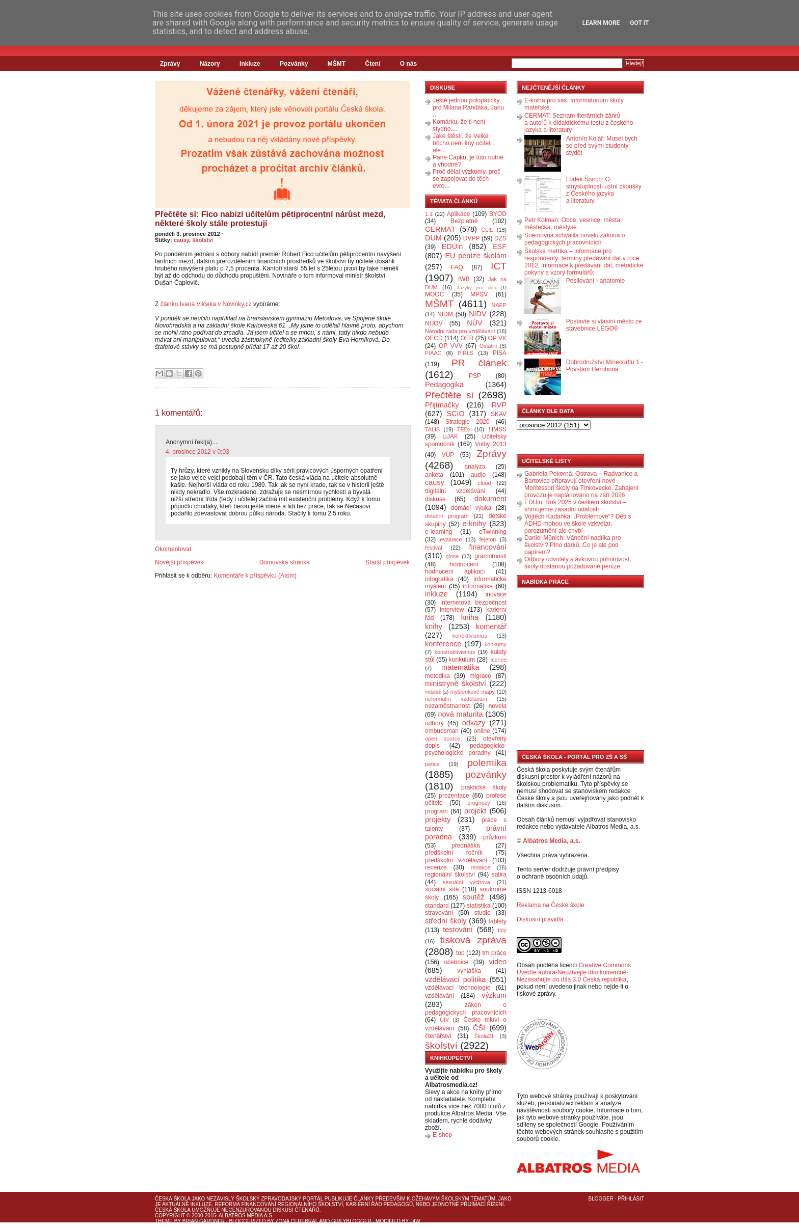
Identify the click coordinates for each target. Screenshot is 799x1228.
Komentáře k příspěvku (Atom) (255, 575)
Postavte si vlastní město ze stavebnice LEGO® (604, 325)
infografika (439, 579)
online (482, 730)
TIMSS (497, 429)
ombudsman (442, 730)
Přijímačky (442, 405)
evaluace (451, 539)
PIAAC (433, 353)
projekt (475, 811)
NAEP (499, 305)
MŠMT (336, 63)
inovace (496, 594)
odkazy (474, 723)
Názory (210, 63)
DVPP (471, 238)
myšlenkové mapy (472, 692)
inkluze (436, 594)
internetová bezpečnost (473, 602)
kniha (469, 617)
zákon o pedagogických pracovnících (466, 1008)
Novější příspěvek (179, 562)
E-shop (442, 1134)
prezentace (454, 795)
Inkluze (249, 63)
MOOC (434, 294)
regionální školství (450, 874)
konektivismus (469, 636)
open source (442, 738)
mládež (433, 692)
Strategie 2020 (467, 421)
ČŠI (479, 1028)
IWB (464, 279)
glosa (452, 556)
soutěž (473, 897)
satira (499, 874)
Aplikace (458, 213)
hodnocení (464, 564)
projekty (437, 819)
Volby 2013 (491, 444)
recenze (436, 867)
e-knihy (474, 524)
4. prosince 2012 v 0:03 (197, 451)
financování (488, 547)
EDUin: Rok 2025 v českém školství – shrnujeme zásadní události (575, 506)
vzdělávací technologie (457, 987)
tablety (498, 921)
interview (452, 609)
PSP (475, 375)
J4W (415, 1221)
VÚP (448, 454)
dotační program (447, 516)
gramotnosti (490, 556)
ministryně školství (455, 683)
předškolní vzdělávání (456, 860)
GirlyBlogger (351, 1221)
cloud (484, 483)
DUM (433, 238)
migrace (480, 675)
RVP (499, 405)
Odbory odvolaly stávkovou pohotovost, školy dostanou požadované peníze (577, 563)
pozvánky (486, 774)
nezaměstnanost (447, 705)
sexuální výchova (466, 882)
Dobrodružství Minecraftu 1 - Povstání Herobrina (604, 366)
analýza (474, 466)
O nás (408, 63)
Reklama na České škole (550, 905)
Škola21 (484, 1036)
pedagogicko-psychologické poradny (466, 749)
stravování (439, 912)
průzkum (495, 837)
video (498, 962)
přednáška (465, 845)
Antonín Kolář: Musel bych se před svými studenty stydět (601, 145)
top (460, 953)
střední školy (446, 921)
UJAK (450, 436)
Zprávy (170, 63)
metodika (437, 675)
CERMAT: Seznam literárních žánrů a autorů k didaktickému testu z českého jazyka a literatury (578, 122)
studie (482, 912)
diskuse (435, 499)
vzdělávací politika (455, 979)
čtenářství (438, 1036)
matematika (460, 667)
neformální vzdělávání (456, 699)
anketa (434, 474)
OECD (434, 338)
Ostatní (488, 346)
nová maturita (460, 714)
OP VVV (451, 345)
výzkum (494, 995)
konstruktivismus (455, 652)
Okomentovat (173, 549)
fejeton (488, 539)
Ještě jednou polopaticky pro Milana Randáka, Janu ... (468, 107)
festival (433, 547)
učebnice (456, 962)
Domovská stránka (284, 562)
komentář (491, 626)
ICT (499, 266)
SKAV (499, 414)
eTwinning (493, 531)
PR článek (479, 363)
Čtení (372, 63)
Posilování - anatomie (595, 280)
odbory (434, 723)
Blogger (601, 1199)
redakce (480, 867)
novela (498, 705)
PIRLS (465, 353)
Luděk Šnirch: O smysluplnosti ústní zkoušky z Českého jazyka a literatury (604, 190)
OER (466, 338)
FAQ (457, 267)
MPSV (479, 294)
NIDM (445, 314)
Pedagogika (444, 384)
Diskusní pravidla (540, 919)
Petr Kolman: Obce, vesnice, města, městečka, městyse (573, 223)
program (436, 811)
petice (432, 764)
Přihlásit (631, 1199)
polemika (487, 762)
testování (457, 929)
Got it (639, 22)
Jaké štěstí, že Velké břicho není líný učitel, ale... (462, 143)
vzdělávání (439, 995)
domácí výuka (471, 507)
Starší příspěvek (387, 562)
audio (478, 474)
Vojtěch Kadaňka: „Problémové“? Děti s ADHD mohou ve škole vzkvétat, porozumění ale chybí (577, 523)
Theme (164, 1221)
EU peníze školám (476, 256)
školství (202, 240)
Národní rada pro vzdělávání (460, 331)
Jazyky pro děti (476, 287)
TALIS (432, 429)
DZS (500, 238)
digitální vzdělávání (455, 491)
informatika (478, 586)
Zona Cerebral (296, 1221)
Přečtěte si (449, 395)
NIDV (477, 314)
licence (498, 660)
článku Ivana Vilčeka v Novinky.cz (206, 304)
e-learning (438, 531)
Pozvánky (294, 63)
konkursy (496, 644)
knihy (433, 626)
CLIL (487, 230)
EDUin (452, 246)
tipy (502, 930)
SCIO (455, 414)
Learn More (601, 22)
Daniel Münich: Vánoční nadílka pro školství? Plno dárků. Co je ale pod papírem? (572, 545)
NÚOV (434, 323)
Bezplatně (463, 221)
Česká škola (172, 1199)
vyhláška (469, 970)
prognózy (478, 803)
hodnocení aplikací (455, 571)
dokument (490, 499)
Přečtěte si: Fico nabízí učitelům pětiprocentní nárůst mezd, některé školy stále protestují (270, 219)
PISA (500, 353)
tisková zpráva (473, 940)
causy (181, 240)
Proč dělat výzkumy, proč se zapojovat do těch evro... (466, 178)
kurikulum (462, 659)
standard (437, 905)
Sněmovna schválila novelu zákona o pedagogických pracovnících (574, 239)
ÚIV (444, 1020)
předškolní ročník (454, 852)
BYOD (498, 213)
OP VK (497, 338)
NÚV (474, 323)
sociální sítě (442, 889)
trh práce (495, 953)
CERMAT (440, 229)
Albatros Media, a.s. (551, 840)
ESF (499, 246)
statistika (479, 905)
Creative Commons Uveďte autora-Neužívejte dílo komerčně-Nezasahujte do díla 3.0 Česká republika (574, 972)
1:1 (429, 214)
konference (443, 644)
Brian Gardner (203, 1221)
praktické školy (484, 787)
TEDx (464, 429)
